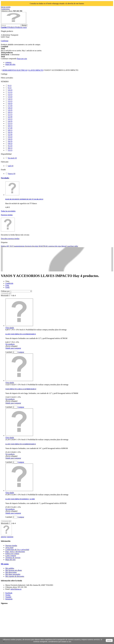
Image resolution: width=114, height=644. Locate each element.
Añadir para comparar (13, 348)
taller (76, 246)
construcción (53, 246)
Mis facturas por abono (13, 570)
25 (10, 123)
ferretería (28, 246)
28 (10, 130)
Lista (7, 285)
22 (10, 117)
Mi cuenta (5, 564)
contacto (8, 62)
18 (10, 108)
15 (10, 101)
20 (10, 112)
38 (10, 143)
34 (10, 139)
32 (10, 135)
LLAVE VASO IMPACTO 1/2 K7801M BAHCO (20, 334)
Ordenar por (5, 291)
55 (10, 150)
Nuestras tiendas (7, 215)
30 (10, 132)
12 (10, 94)
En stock (12, 158)
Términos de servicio (12, 558)
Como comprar (10, 556)
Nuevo (11, 174)
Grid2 (7, 287)
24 (10, 121)
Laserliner (70, 246)
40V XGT (10, 246)
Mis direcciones (11, 572)
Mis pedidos (9, 568)
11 (10, 92)
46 (10, 148)
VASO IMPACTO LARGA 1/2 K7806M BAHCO (20, 389)
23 (10, 119)
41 (10, 146)
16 (10, 103)
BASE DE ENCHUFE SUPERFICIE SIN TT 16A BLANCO (24, 199)
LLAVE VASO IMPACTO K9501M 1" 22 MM (20, 499)
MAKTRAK (43, 246)
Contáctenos (5, 9)
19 (10, 110)
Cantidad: (8, 352)
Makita (3, 246)
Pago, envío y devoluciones (15, 551)
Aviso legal (9, 547)
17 (10, 106)
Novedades (5, 178)
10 (10, 90)
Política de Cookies (12, 553)
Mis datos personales (12, 574)
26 (10, 126)
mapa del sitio (10, 64)
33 (10, 137)
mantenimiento (19, 246)
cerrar (109, 640)
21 (10, 114)
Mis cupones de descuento (14, 576)
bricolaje (35, 246)
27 (10, 128)
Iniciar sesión (5, 7)
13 (10, 97)
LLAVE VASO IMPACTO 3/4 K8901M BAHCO (20, 444)
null (10, 166)
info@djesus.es (16, 589)
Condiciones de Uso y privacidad (17, 549)
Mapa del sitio (10, 560)
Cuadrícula (9, 283)
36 (10, 141)
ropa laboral (62, 246)
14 (10, 99)
